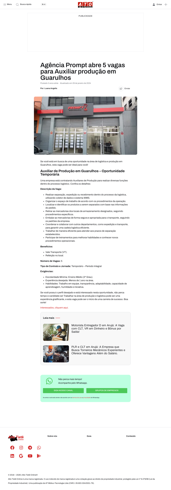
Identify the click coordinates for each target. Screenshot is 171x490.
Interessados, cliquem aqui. (54, 307)
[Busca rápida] (32, 4)
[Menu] (7, 4)
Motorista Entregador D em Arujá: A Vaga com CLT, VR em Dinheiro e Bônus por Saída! (98, 328)
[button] (166, 4)
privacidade (86, 397)
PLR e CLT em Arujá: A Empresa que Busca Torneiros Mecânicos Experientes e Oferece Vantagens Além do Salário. (98, 350)
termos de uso (76, 397)
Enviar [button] (124, 88)
